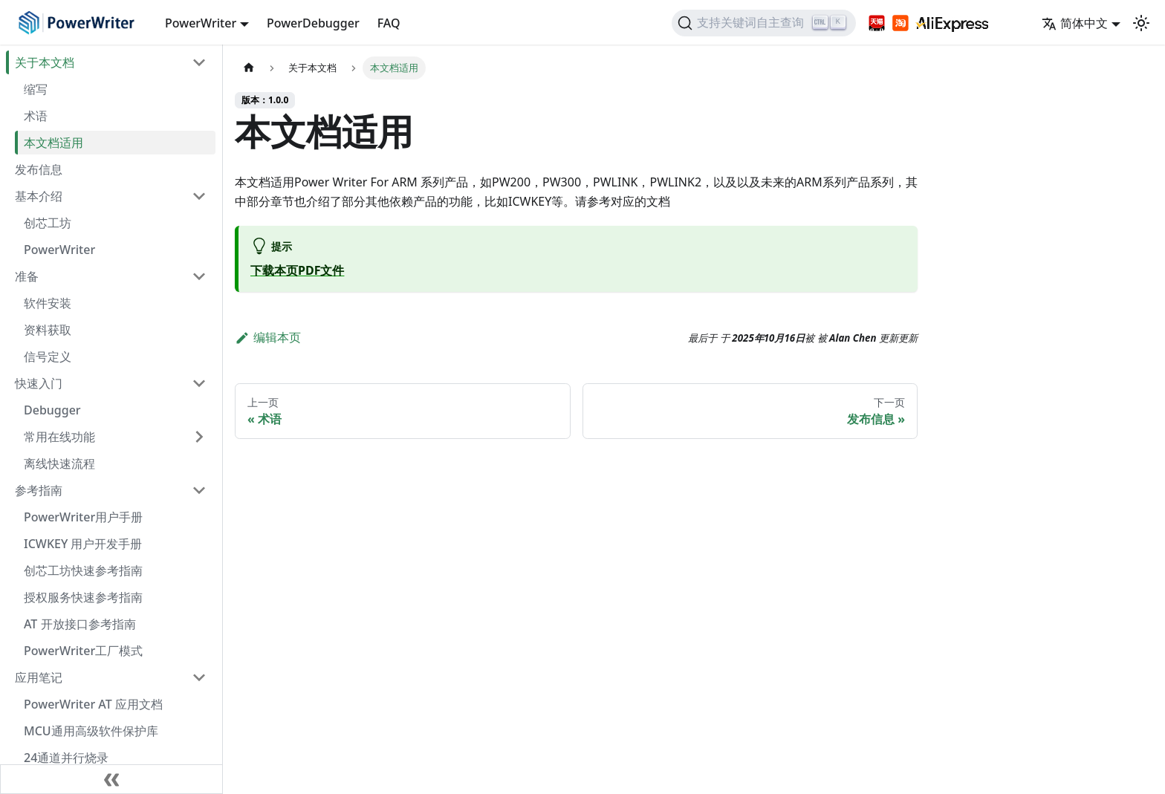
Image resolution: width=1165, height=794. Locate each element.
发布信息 (38, 169)
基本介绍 (38, 196)
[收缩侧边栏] (111, 779)
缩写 (36, 89)
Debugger (52, 410)
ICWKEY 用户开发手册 (83, 544)
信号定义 (47, 356)
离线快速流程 (59, 463)
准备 (27, 276)
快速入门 (38, 383)
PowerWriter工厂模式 (83, 650)
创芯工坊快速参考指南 (83, 570)
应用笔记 (38, 677)
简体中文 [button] (1075, 23)
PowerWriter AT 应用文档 (93, 704)
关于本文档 (44, 62)
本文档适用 (53, 142)
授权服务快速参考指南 (83, 597)
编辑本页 (268, 337)
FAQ (388, 23)
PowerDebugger (313, 23)
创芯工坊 (47, 223)
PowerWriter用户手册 (83, 517)
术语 (36, 116)
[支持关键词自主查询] (764, 23)
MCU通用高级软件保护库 (91, 731)
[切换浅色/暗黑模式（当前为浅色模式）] (1141, 23)
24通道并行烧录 (66, 757)
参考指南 (38, 490)
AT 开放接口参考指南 (80, 624)
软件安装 (47, 303)
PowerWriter (59, 249)
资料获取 (47, 330)
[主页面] (249, 67)
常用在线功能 (59, 437)
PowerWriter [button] (200, 23)
